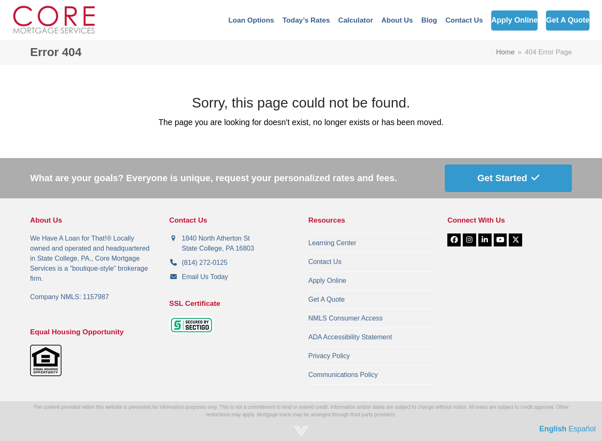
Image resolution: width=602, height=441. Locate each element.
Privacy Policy (329, 355)
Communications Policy (343, 374)
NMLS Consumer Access (346, 318)
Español (582, 429)
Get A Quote (327, 299)
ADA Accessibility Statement (350, 337)
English (552, 429)
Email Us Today (205, 276)
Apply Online (328, 280)
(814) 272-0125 (204, 262)
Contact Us (325, 261)
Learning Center (333, 242)
